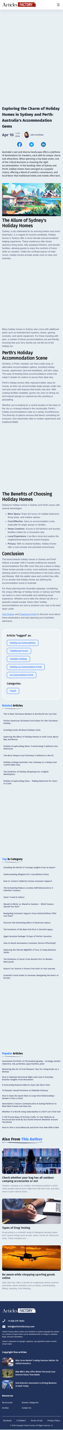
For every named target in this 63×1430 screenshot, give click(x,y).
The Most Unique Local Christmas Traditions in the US (28, 755)
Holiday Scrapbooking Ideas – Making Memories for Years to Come (30, 782)
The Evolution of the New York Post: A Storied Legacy (28, 929)
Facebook (7, 1420)
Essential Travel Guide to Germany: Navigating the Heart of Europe (31, 976)
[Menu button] (58, 5)
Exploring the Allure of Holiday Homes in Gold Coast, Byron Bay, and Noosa (31, 738)
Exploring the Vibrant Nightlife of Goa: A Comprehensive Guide (30, 951)
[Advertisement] (31, 43)
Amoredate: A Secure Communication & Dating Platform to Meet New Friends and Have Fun (29, 1105)
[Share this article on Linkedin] (43, 144)
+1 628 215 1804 (13, 1321)
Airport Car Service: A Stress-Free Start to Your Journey (29, 968)
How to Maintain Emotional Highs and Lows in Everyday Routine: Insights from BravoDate (27, 1078)
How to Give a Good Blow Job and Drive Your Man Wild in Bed (30, 1127)
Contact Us (26, 1408)
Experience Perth (28, 614)
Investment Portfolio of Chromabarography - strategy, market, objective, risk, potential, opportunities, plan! (31, 1062)
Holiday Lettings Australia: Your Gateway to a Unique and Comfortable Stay (30, 763)
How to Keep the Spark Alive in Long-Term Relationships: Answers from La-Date (28, 1097)
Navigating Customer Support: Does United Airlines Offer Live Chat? (30, 914)
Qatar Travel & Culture (14, 897)
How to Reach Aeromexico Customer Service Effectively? (30, 943)
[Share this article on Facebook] (19, 144)
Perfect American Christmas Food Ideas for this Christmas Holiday (31, 722)
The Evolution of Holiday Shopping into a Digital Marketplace (26, 773)
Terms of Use (37, 1420)
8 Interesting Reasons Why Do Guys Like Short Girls (26, 1085)
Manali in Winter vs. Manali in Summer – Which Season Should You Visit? (29, 905)
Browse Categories (30, 1402)
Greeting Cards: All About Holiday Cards (22, 730)
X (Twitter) (21, 1420)
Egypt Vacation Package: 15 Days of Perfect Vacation (28, 936)
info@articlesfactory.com (18, 1326)
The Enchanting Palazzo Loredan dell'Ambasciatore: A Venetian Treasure (28, 889)
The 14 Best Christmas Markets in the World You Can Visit (30, 714)
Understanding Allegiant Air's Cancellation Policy (26, 874)
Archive (5, 1408)
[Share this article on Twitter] (31, 144)
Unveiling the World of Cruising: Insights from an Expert (29, 867)
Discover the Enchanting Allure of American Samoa (27, 923)
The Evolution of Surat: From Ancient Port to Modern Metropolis (28, 960)
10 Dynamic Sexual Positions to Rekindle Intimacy (25, 1090)
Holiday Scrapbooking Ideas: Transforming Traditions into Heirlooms (31, 747)
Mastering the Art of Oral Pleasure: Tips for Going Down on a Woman (30, 1070)
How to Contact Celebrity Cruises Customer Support (28, 881)
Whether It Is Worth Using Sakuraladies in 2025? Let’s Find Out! (31, 1112)
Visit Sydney (8, 614)
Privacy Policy (53, 1420)
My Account (7, 1402)
